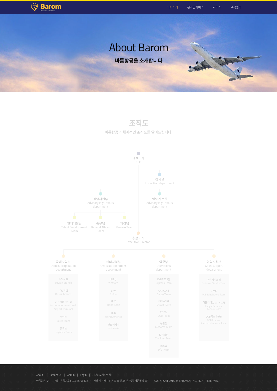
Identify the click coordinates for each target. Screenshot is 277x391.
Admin (71, 375)
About (39, 375)
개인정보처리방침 (101, 375)
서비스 (217, 7)
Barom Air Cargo (48, 7)
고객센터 (235, 7)
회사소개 (172, 7)
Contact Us (55, 375)
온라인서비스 (195, 7)
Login (83, 375)
